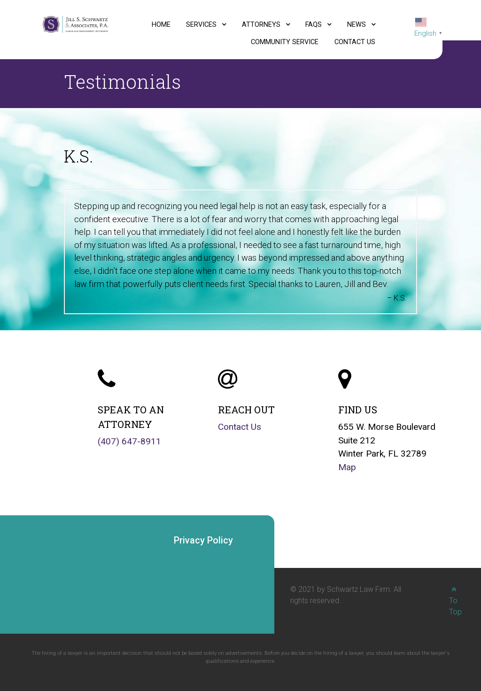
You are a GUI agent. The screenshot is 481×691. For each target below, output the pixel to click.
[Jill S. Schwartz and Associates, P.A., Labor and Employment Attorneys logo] (75, 23)
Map (347, 467)
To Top (455, 600)
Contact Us (239, 426)
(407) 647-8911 (129, 441)
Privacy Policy (203, 540)
